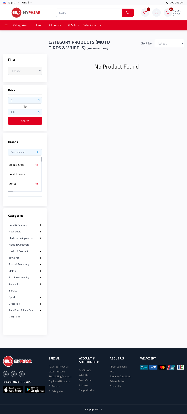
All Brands (55, 25)
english (10, 2)
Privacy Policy (117, 381)
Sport (12, 297)
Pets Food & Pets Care (21, 310)
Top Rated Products (59, 381)
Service (13, 290)
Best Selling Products (60, 376)
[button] (13, 389)
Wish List (84, 375)
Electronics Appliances (21, 238)
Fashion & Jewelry (19, 277)
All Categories (56, 391)
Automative (15, 284)
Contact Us (115, 386)
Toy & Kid (14, 258)
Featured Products (59, 366)
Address (83, 385)
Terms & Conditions (120, 376)
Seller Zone (89, 25)
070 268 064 (175, 2)
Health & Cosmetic (19, 251)
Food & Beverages (19, 225)
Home (38, 25)
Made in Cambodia (19, 244)
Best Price (14, 317)
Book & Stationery (19, 264)
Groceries (14, 304)
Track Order (85, 380)
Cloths (12, 271)
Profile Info (85, 370)
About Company (118, 366)
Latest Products (57, 371)
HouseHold (15, 231)
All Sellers (73, 25)
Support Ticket (87, 390)
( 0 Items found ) (97, 48)
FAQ (112, 371)
